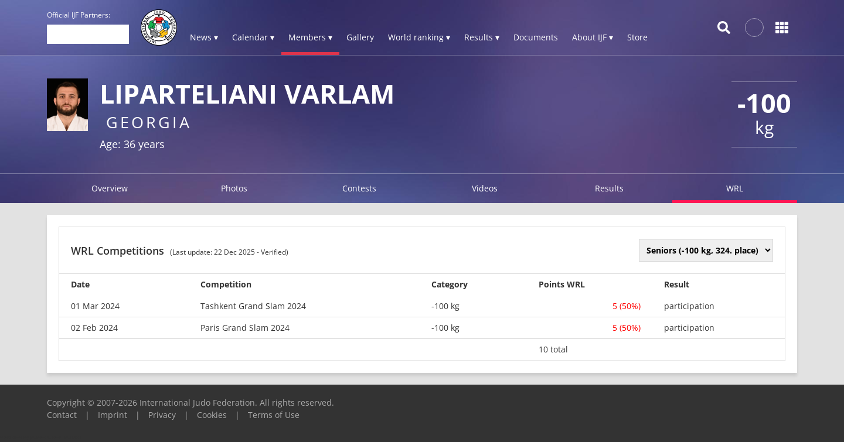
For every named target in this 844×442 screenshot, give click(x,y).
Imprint (112, 414)
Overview (109, 188)
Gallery (360, 37)
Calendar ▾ (253, 37)
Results (609, 188)
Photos (234, 188)
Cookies (212, 414)
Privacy (162, 414)
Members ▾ (310, 37)
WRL (734, 188)
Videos (485, 188)
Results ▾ (481, 37)
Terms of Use (274, 414)
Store (637, 37)
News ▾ (204, 37)
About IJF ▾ (592, 37)
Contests (359, 188)
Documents (535, 37)
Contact (62, 414)
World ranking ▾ (419, 37)
